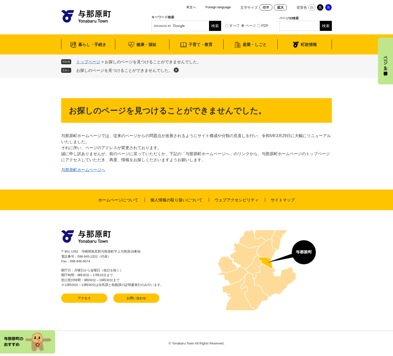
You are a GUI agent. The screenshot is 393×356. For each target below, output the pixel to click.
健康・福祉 (146, 44)
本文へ (191, 7)
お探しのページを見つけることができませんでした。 (124, 70)
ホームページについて (118, 200)
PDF (264, 26)
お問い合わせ (136, 298)
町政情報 (309, 44)
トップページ (88, 62)
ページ (250, 26)
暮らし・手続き (92, 44)
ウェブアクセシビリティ (237, 200)
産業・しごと (255, 44)
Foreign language (218, 7)
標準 (266, 7)
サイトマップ (283, 200)
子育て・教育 (200, 44)
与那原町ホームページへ (83, 170)
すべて (234, 26)
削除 (176, 70)
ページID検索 (289, 18)
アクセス (84, 298)
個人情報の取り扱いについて (176, 200)
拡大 (280, 7)
